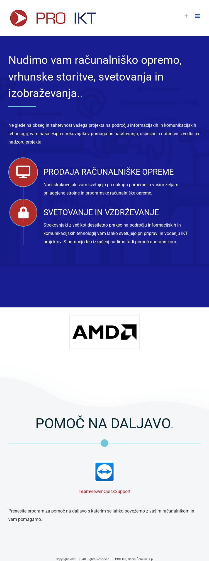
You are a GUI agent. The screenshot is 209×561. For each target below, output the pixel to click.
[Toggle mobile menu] (198, 16)
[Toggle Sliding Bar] (186, 16)
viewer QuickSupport (104, 491)
